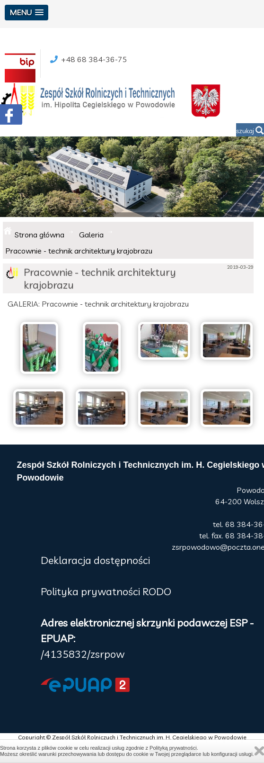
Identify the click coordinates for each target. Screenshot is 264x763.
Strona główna (39, 234)
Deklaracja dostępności (95, 560)
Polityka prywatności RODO (106, 591)
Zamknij (259, 750)
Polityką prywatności (173, 748)
